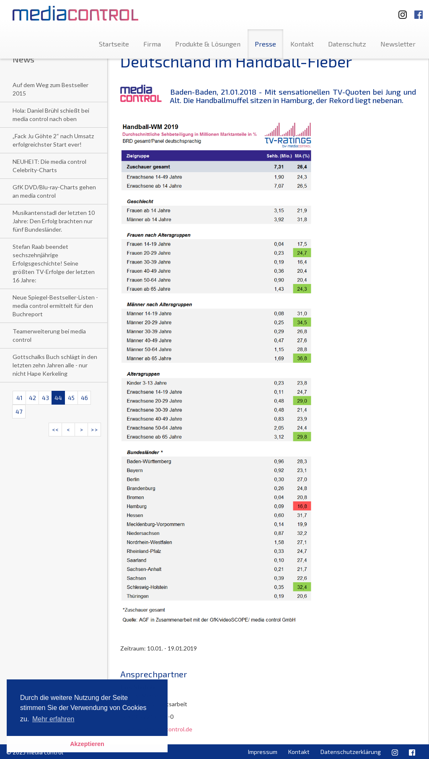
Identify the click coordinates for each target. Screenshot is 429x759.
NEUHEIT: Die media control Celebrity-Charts (49, 165)
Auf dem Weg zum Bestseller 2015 (50, 89)
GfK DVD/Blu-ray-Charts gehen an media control (54, 191)
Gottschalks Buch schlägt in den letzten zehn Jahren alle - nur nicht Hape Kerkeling (55, 365)
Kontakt (302, 44)
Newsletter (398, 44)
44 (58, 397)
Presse (265, 44)
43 (45, 397)
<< (55, 429)
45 (71, 397)
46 (84, 397)
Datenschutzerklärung (350, 751)
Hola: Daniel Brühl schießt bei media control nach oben (51, 114)
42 (32, 397)
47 (19, 411)
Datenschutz (347, 44)
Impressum (262, 751)
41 (19, 397)
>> (94, 429)
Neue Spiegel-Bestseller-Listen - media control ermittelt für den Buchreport (55, 306)
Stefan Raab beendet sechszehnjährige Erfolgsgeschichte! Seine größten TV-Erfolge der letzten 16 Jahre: (54, 263)
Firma (152, 44)
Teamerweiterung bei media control (49, 335)
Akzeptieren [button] (87, 744)
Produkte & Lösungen (207, 44)
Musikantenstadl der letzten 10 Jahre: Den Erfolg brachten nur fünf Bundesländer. (54, 221)
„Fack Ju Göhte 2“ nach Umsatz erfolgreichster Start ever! (53, 140)
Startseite (114, 44)
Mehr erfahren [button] (53, 719)
